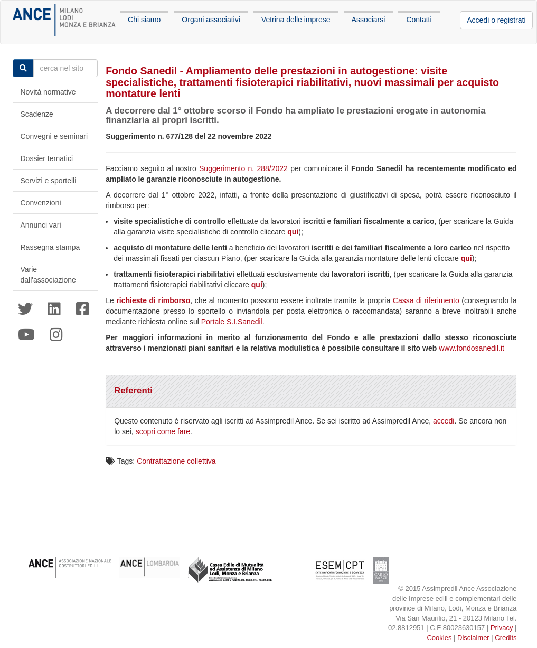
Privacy (502, 628)
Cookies (439, 638)
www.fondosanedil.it (471, 348)
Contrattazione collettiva (176, 461)
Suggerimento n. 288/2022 (243, 168)
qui (292, 232)
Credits (505, 638)
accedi (443, 421)
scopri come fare (163, 431)
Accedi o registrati (496, 20)
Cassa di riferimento (426, 300)
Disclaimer (473, 638)
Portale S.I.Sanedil (231, 321)
